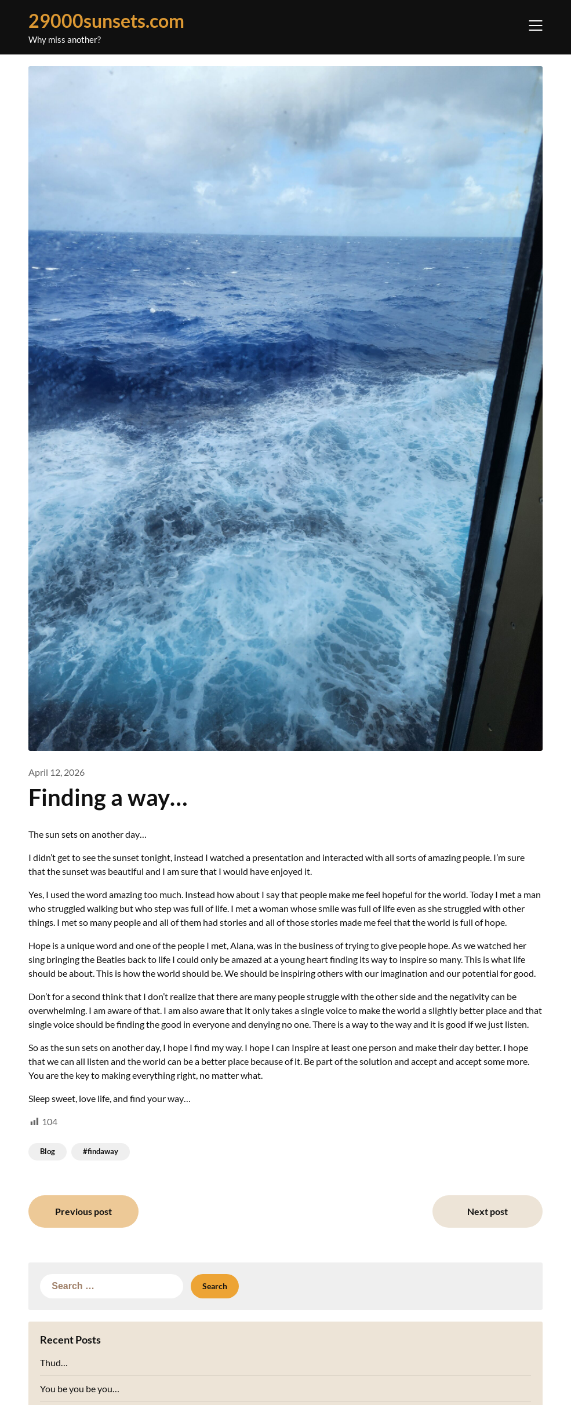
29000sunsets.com (106, 20)
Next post (487, 1211)
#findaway (100, 1151)
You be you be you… (79, 1388)
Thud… (54, 1362)
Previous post (83, 1211)
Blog (47, 1151)
